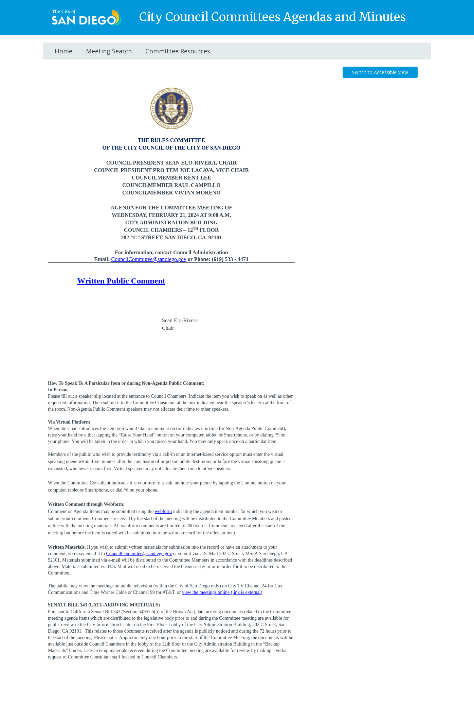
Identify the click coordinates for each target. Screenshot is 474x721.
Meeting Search (109, 51)
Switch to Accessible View (380, 72)
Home (63, 51)
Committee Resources (177, 51)
